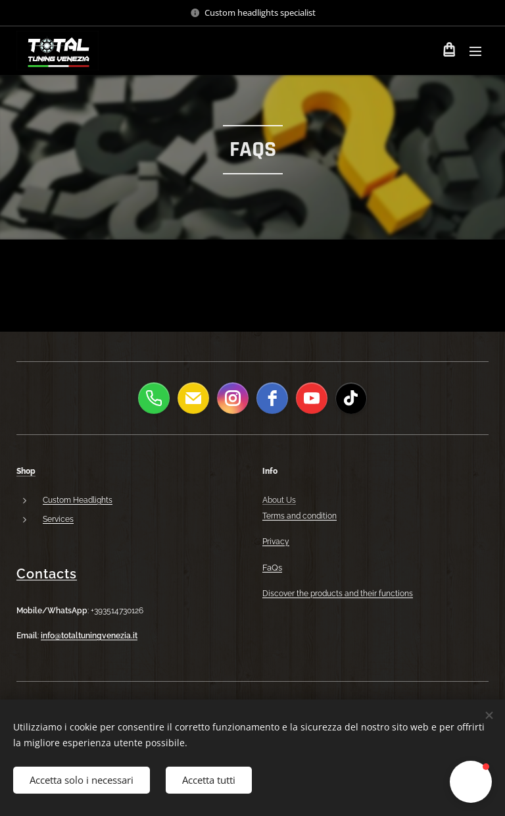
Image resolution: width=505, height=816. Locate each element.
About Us (279, 500)
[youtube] (311, 398)
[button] (471, 782)
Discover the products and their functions (337, 593)
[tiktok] (351, 398)
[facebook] (272, 398)
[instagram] (233, 398)
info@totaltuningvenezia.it (89, 635)
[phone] (154, 398)
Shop (26, 471)
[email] (193, 398)
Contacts (46, 574)
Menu (475, 51)
